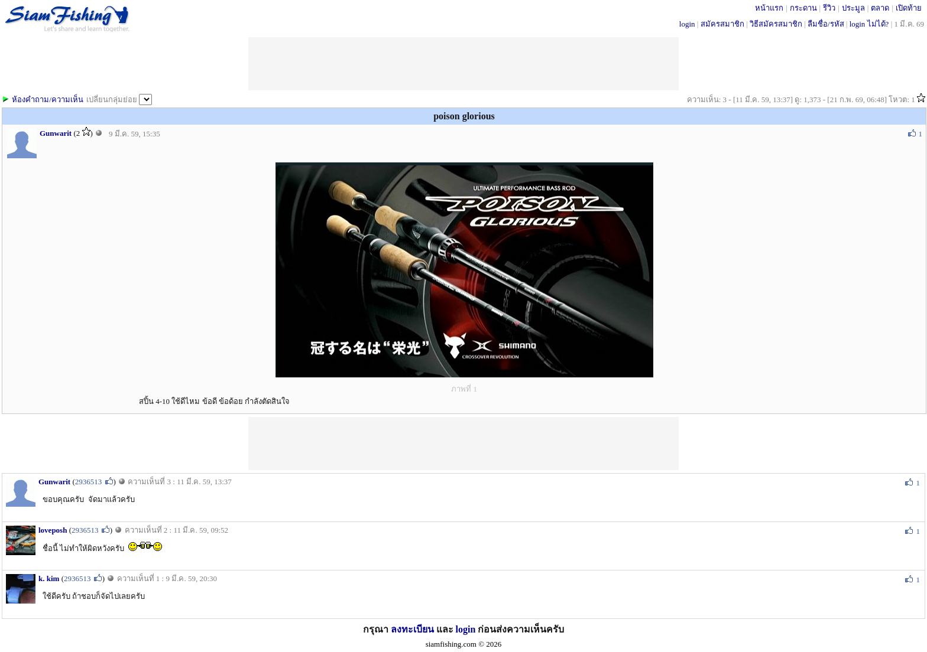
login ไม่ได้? (869, 23)
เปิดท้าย (909, 8)
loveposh (52, 530)
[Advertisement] (463, 443)
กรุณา (377, 629)
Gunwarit (56, 133)
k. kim (48, 578)
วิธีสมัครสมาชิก (776, 23)
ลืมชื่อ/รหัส (826, 23)
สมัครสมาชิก (722, 23)
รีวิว (829, 8)
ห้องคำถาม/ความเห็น (47, 99)
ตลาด (880, 8)
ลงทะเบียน (412, 629)
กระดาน (803, 8)
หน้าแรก (769, 8)
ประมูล (853, 8)
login (687, 23)
